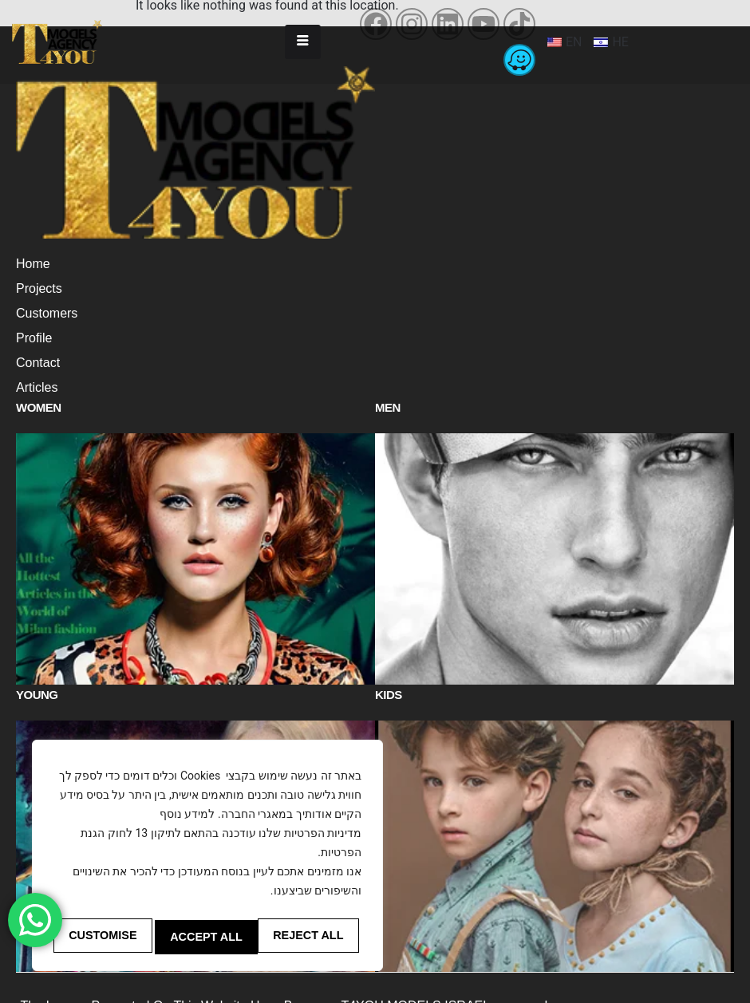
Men (388, 407)
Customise (101, 937)
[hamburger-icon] (303, 42)
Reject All (205, 937)
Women (38, 407)
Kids (388, 666)
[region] (207, 859)
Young (37, 666)
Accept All (311, 937)
